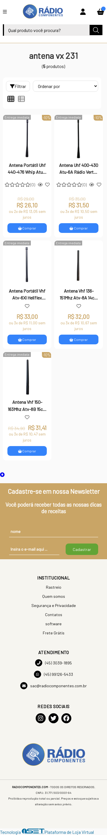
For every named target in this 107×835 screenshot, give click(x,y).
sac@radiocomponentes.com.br (53, 685)
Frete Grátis (53, 632)
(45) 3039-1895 (53, 662)
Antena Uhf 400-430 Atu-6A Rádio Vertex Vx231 (78, 169)
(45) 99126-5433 (53, 674)
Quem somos (53, 596)
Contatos (53, 614)
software (53, 623)
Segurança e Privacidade (53, 605)
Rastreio (53, 587)
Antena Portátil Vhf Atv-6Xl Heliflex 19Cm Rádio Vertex (27, 295)
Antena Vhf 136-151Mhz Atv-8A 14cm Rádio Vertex (79, 295)
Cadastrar (82, 549)
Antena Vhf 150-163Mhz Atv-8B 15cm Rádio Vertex (27, 406)
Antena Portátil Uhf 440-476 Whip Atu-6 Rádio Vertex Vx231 (27, 169)
